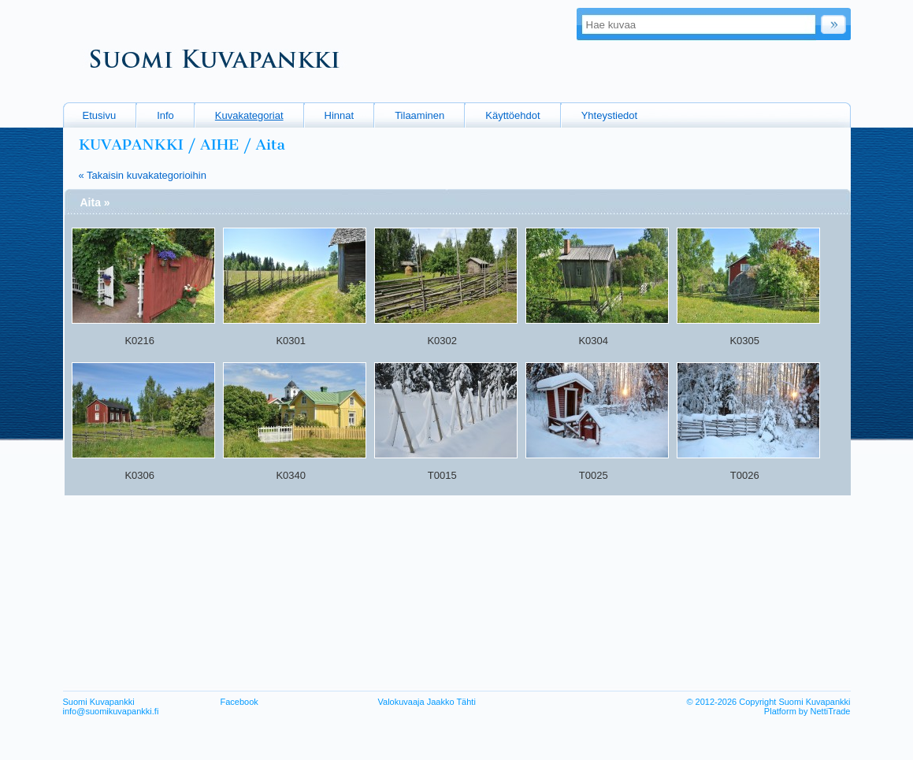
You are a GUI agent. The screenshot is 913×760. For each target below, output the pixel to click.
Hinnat (339, 115)
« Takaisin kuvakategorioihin (142, 175)
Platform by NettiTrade (807, 711)
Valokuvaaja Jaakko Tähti (427, 701)
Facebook (239, 701)
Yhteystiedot (609, 115)
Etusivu (100, 115)
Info (165, 115)
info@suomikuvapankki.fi (111, 711)
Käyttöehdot (512, 115)
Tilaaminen (419, 115)
